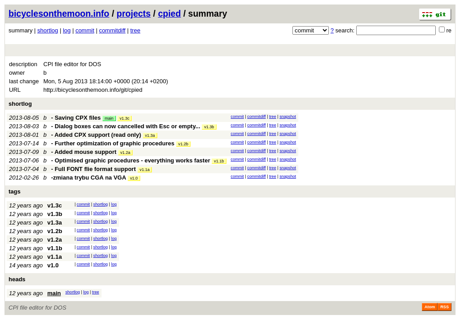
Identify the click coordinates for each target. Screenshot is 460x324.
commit (84, 30)
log (67, 30)
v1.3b (209, 127)
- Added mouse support (83, 151)
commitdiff (112, 30)
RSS (444, 307)
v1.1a (145, 169)
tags (15, 191)
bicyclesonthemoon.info (59, 13)
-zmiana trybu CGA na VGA (88, 177)
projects (134, 13)
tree (135, 30)
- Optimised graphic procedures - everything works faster (130, 160)
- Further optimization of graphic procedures (112, 143)
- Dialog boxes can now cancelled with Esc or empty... (126, 126)
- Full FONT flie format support (93, 169)
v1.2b (183, 144)
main (109, 118)
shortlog (47, 30)
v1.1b (219, 161)
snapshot (287, 116)
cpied (169, 13)
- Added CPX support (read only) (96, 134)
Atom (430, 307)
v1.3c (124, 118)
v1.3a (150, 135)
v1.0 (133, 178)
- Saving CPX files (76, 117)
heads (17, 279)
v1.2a (125, 152)
